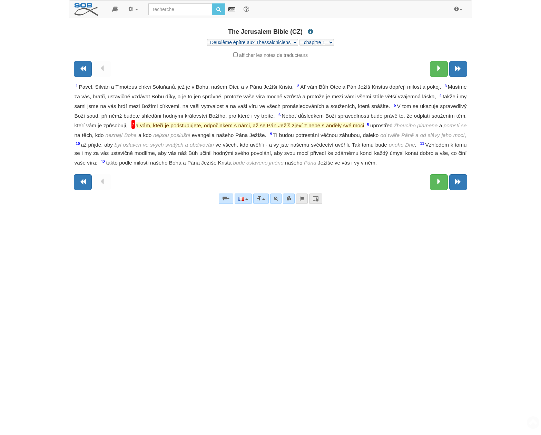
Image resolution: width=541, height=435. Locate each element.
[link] (289, 199)
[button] (115, 9)
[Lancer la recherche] (218, 9)
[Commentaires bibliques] (226, 199)
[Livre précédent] (83, 69)
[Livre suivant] (458, 69)
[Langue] (243, 199)
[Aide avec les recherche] (246, 9)
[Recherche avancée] (276, 199)
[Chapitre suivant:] (439, 69)
